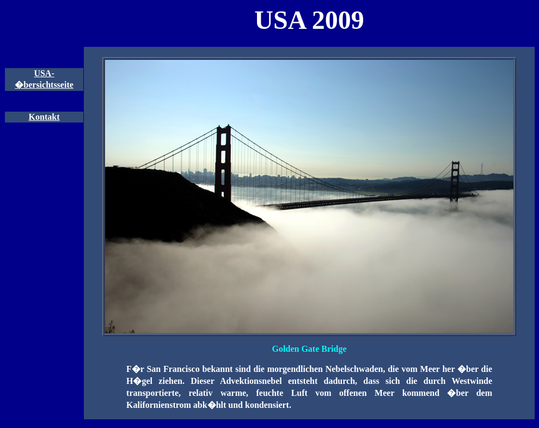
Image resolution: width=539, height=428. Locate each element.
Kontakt (44, 116)
